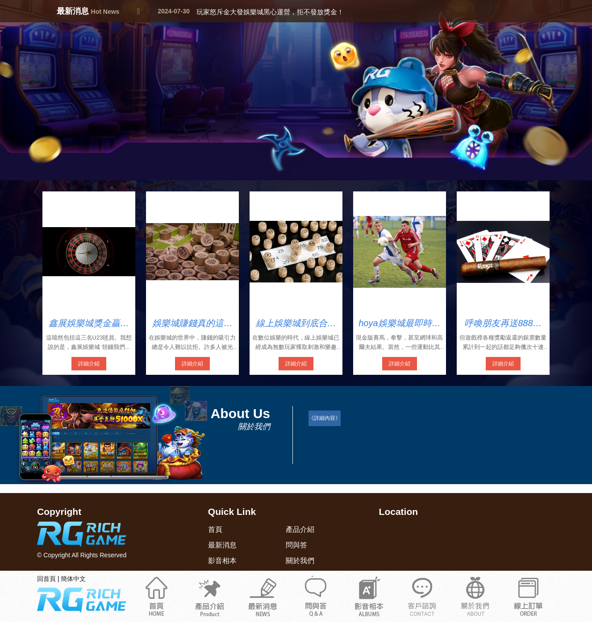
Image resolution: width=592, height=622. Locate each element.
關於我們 (422, 596)
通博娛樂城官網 (475, 596)
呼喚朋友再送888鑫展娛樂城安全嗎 (503, 323)
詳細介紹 (89, 364)
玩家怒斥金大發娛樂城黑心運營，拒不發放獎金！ (270, 12)
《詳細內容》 (325, 418)
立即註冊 (528, 596)
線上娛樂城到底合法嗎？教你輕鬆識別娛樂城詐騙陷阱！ (296, 323)
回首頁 (46, 578)
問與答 (315, 596)
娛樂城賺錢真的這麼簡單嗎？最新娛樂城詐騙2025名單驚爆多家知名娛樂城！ (192, 323)
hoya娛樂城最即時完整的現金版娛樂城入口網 (399, 323)
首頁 (156, 596)
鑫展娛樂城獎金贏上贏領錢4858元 (89, 323)
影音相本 (369, 596)
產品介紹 (209, 596)
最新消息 (262, 596)
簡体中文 (73, 578)
